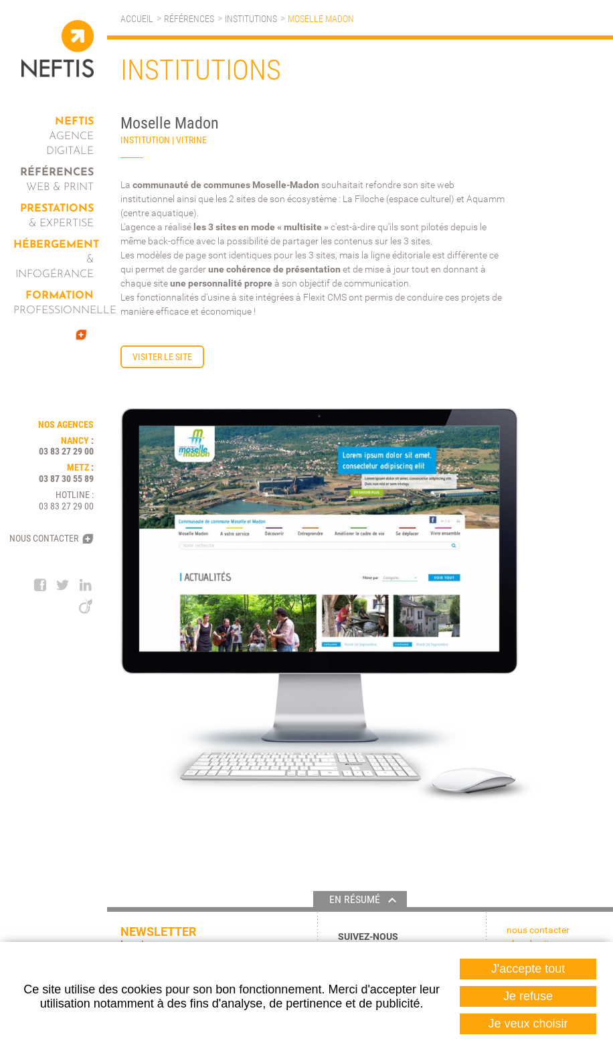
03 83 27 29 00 (66, 451)
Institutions (251, 18)
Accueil (136, 18)
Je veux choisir (527, 1023)
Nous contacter (43, 538)
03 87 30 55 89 (66, 478)
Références (189, 18)
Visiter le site (162, 356)
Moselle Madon (321, 18)
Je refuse (528, 996)
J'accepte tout (528, 968)
